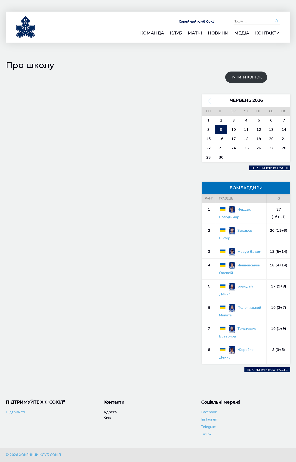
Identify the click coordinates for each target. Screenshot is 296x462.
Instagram (209, 419)
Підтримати (16, 412)
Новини (218, 33)
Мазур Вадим (240, 251)
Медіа (241, 33)
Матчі (195, 33)
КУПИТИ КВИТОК (246, 77)
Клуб (176, 33)
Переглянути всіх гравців (267, 369)
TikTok (206, 434)
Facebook (209, 412)
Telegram (208, 426)
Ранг (209, 198)
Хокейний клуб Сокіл (197, 21)
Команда (152, 33)
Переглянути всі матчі (270, 168)
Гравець (226, 198)
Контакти (267, 33)
